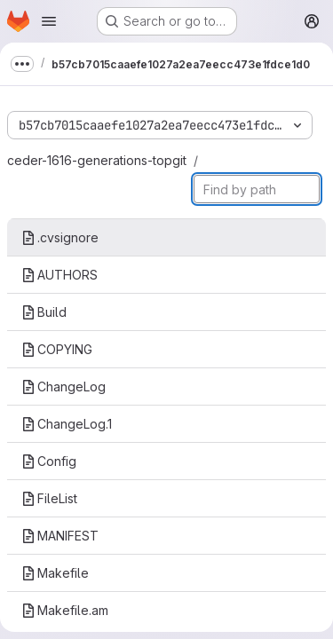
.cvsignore (60, 237)
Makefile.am (64, 610)
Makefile (55, 572)
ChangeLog (63, 386)
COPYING (56, 349)
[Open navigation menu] (49, 21)
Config (48, 461)
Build (44, 312)
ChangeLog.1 (66, 423)
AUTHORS (59, 274)
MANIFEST (60, 535)
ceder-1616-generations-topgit (96, 160)
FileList (49, 498)
